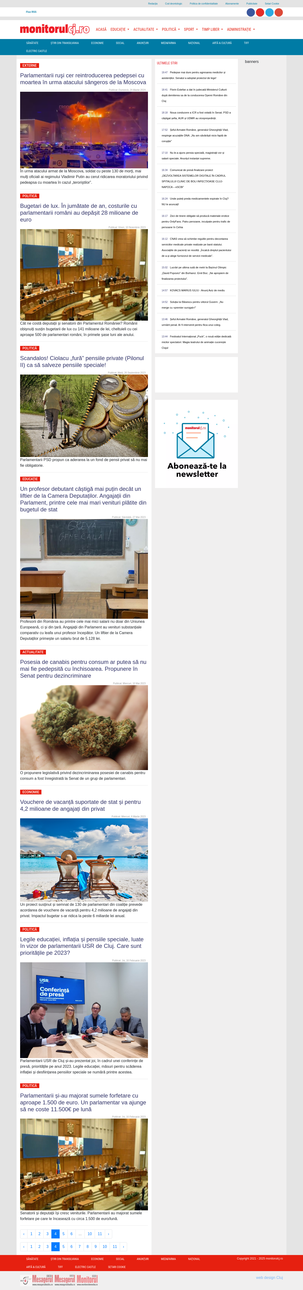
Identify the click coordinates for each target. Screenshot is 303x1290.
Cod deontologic (173, 3)
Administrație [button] (239, 29)
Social (120, 43)
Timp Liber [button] (211, 29)
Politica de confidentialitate (204, 3)
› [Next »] (108, 1234)
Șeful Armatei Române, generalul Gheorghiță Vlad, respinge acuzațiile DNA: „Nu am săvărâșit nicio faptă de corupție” (195, 135)
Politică (29, 196)
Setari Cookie (272, 3)
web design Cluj (269, 1278)
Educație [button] (118, 29)
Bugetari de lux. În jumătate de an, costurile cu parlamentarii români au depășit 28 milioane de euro (79, 213)
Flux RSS (31, 12)
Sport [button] (189, 29)
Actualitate (33, 652)
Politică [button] (169, 29)
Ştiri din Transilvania (65, 43)
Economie (97, 43)
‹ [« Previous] (23, 1234)
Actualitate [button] (144, 29)
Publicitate (251, 3)
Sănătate (32, 43)
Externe (29, 65)
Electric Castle (36, 51)
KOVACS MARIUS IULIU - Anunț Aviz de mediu (197, 290)
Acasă (101, 29)
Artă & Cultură (222, 43)
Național (194, 43)
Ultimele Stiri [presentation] (167, 63)
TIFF (246, 43)
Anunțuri (143, 43)
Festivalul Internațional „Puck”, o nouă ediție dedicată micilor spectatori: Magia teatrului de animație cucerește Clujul (196, 342)
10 (90, 1234)
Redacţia (152, 3)
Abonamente (232, 3)
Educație (30, 479)
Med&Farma (168, 43)
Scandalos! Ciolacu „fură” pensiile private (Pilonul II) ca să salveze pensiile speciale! (82, 361)
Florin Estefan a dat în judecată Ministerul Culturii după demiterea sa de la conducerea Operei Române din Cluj (194, 95)
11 (100, 1234)
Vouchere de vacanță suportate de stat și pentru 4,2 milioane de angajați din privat (80, 805)
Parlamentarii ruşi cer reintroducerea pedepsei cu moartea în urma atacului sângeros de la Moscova (83, 78)
